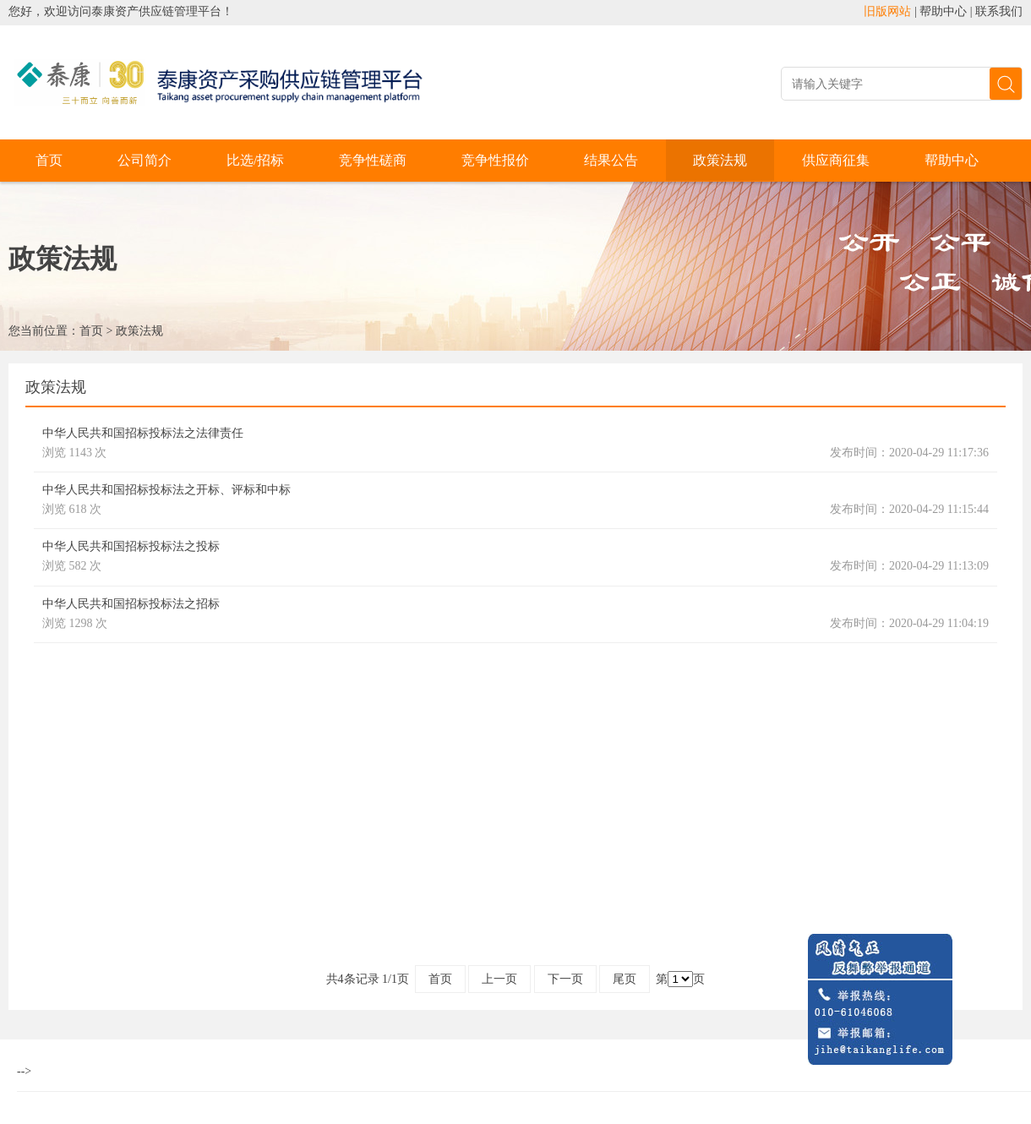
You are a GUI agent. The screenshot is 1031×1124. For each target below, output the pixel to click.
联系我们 (999, 11)
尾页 (624, 979)
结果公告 (611, 160)
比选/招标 (255, 160)
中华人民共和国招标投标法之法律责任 (142, 433)
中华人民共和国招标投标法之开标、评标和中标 (166, 489)
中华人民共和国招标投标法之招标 (131, 603)
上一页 (499, 979)
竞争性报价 (495, 160)
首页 (49, 160)
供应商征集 (836, 160)
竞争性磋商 (372, 160)
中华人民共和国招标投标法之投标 (131, 546)
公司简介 (144, 160)
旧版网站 (887, 11)
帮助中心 (943, 11)
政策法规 (720, 160)
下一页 (565, 979)
